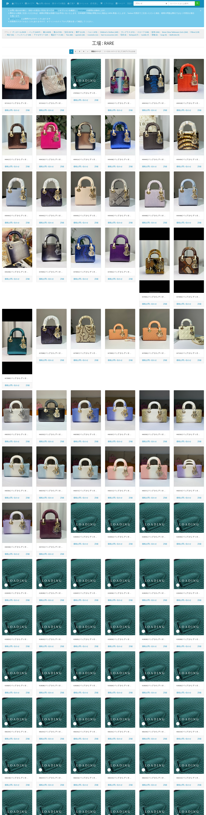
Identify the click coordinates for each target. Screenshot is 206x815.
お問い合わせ (43, 3)
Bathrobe (174, 35)
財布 (155, 32)
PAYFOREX (82, 10)
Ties (69, 35)
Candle (145, 35)
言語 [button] (129, 3)
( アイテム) (106, 3)
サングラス (128, 32)
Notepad (133, 35)
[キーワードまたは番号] (181, 3)
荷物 (155, 35)
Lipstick (80, 35)
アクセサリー (41, 35)
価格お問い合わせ (12, 110)
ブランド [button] (16, 3)
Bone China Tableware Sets (175, 32)
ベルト (92, 32)
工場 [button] (70, 3)
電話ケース (57, 35)
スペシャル (82, 3)
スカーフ (143, 32)
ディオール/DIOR (19, 32)
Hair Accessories (109, 35)
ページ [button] (119, 3)
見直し (94, 3)
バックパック (24, 35)
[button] (28, 110)
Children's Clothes (109, 32)
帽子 (80, 32)
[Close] (200, 10)
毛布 (123, 35)
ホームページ (15, 18)
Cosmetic (92, 35)
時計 (10, 35)
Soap (163, 35)
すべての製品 (58, 3)
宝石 (68, 32)
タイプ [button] (29, 3)
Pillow (194, 32)
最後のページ (96, 51)
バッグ (34, 32)
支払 (56, 10)
